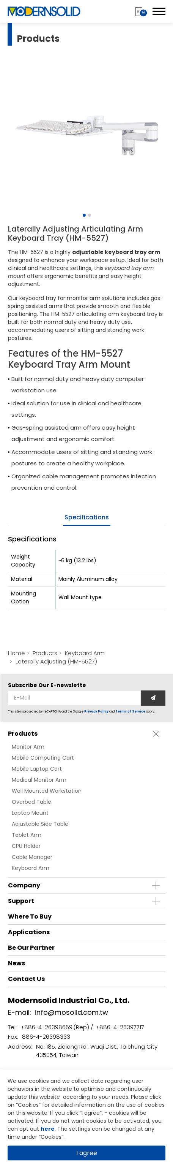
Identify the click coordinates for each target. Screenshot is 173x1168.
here (48, 1129)
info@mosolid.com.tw (71, 1012)
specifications (86, 517)
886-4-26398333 (46, 1037)
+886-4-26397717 (120, 1027)
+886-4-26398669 (46, 1027)
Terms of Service (130, 711)
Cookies (28, 1105)
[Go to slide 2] (89, 215)
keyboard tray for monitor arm (60, 298)
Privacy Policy (96, 711)
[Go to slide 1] (84, 215)
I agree (86, 1153)
